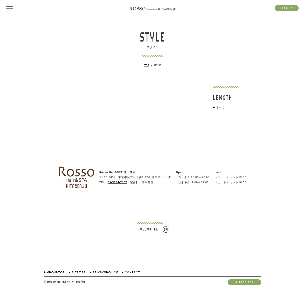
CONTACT (132, 272)
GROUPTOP (56, 272)
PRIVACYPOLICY (105, 272)
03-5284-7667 (117, 182)
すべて (220, 107)
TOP (146, 65)
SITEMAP (79, 272)
